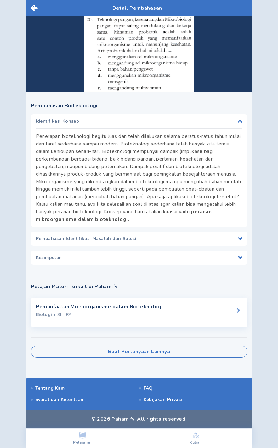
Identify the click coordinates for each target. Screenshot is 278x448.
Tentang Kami (50, 388)
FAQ (148, 388)
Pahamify (122, 419)
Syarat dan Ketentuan (59, 399)
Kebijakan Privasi (163, 399)
